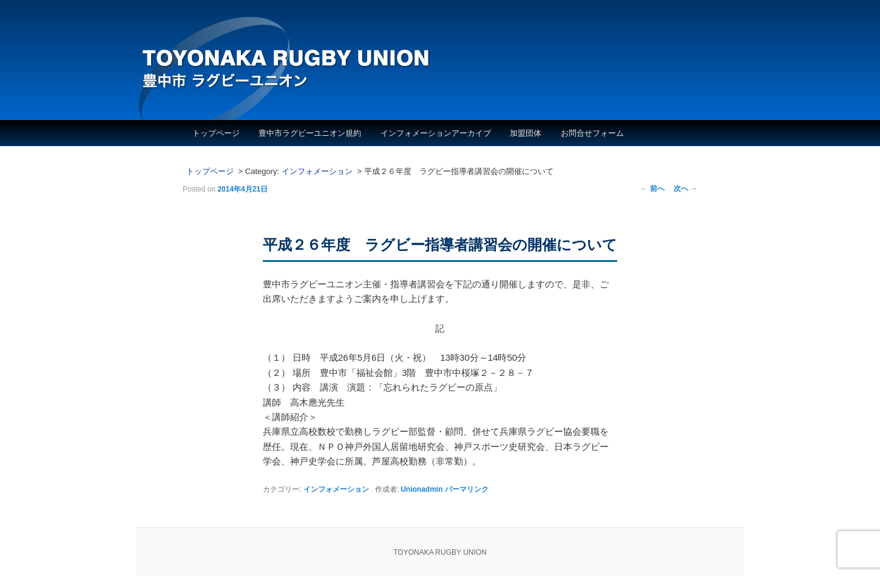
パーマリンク (467, 489)
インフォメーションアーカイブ (436, 133)
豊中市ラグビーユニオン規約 (310, 133)
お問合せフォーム (592, 133)
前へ (652, 188)
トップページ (216, 133)
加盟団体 (525, 133)
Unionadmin (421, 489)
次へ (685, 188)
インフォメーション (317, 171)
